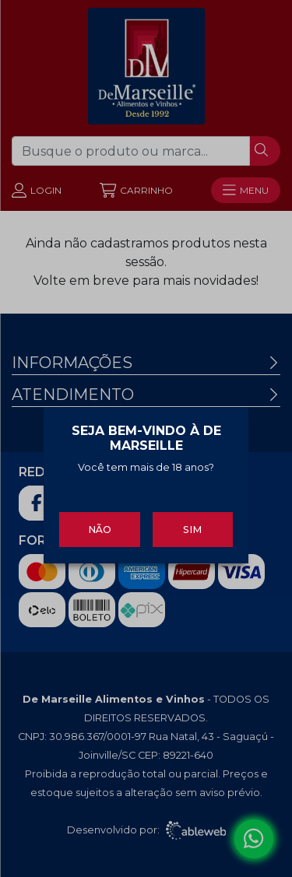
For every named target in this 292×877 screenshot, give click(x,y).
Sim (192, 528)
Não (99, 528)
